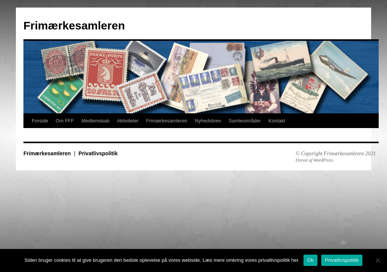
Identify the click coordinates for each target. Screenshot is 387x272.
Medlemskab (96, 121)
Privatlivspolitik (98, 153)
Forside (40, 121)
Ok (310, 260)
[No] (377, 260)
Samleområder (245, 121)
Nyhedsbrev (208, 121)
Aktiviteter (127, 121)
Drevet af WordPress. (315, 160)
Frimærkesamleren (74, 25)
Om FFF (65, 121)
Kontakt (276, 121)
